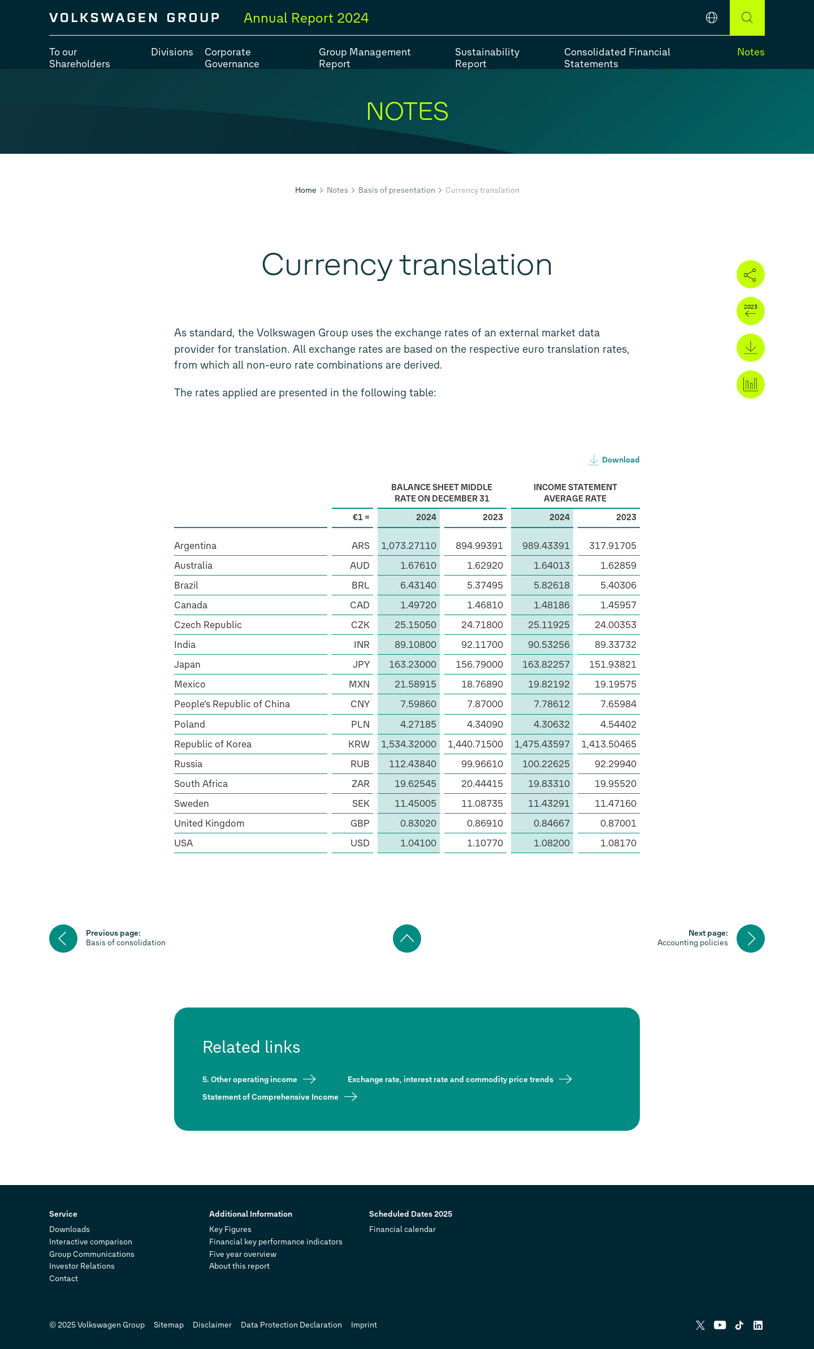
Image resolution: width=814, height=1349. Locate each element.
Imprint (364, 1325)
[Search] (747, 17)
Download (621, 460)
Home (306, 190)
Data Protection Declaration (291, 1325)
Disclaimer (212, 1325)
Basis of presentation (396, 190)
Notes (337, 190)
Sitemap (169, 1325)
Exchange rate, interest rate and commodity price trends (450, 1079)
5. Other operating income (249, 1079)
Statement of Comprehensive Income (270, 1096)
